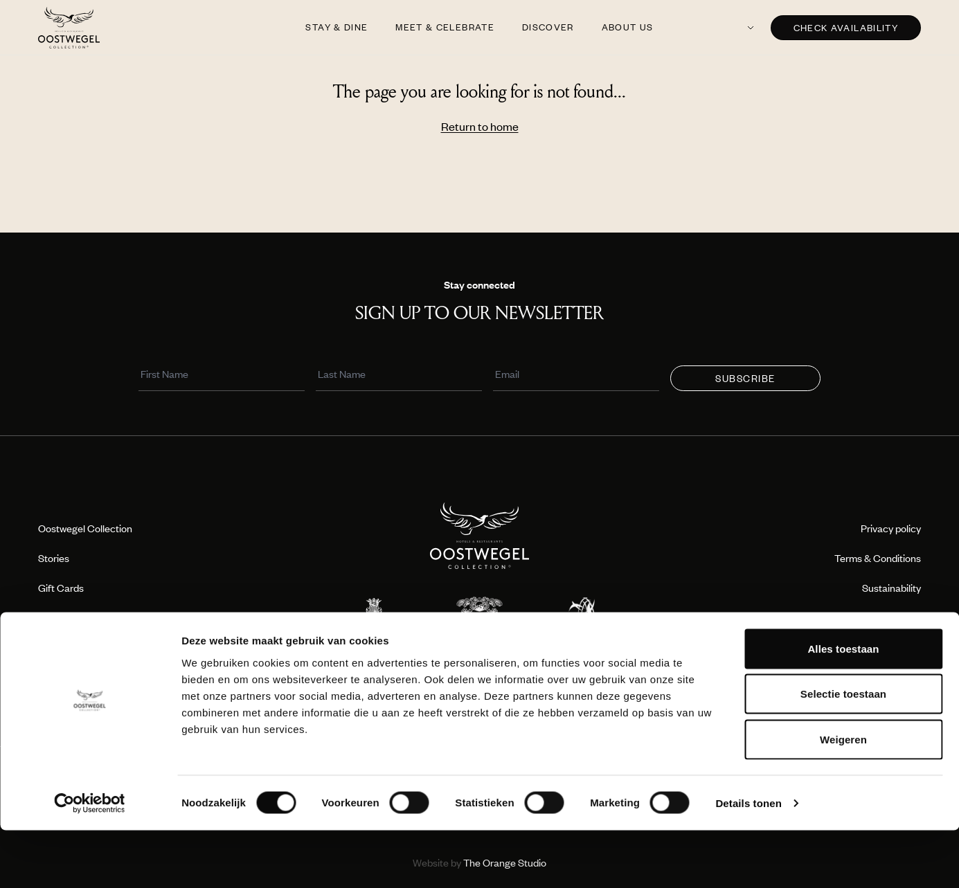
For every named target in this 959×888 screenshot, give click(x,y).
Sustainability (891, 588)
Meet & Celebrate (444, 27)
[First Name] (224, 375)
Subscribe (745, 378)
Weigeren (843, 797)
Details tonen (748, 861)
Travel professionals (877, 617)
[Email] (578, 375)
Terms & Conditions (877, 558)
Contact (902, 647)
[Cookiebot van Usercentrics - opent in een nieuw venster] (89, 861)
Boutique (58, 617)
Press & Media (69, 647)
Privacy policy (891, 528)
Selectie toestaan (843, 752)
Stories (53, 558)
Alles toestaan (843, 706)
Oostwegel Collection (85, 528)
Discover (548, 27)
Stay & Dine (336, 27)
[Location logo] (373, 619)
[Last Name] (401, 375)
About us (628, 27)
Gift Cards (61, 588)
